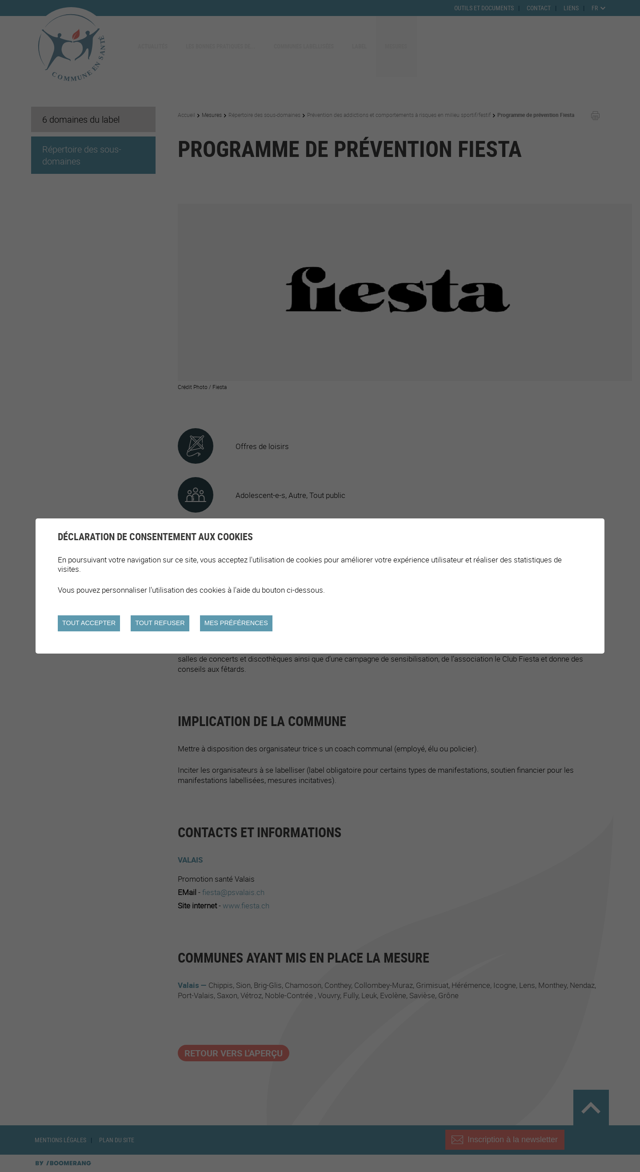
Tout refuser (159, 622)
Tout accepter (89, 622)
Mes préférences (236, 622)
